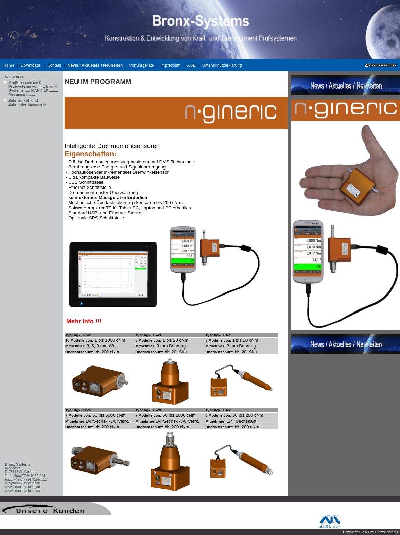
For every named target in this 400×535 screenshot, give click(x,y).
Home (8, 65)
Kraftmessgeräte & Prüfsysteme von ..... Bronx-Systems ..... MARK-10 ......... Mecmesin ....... (33, 88)
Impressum (170, 65)
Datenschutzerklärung (222, 65)
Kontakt (54, 65)
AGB (191, 65)
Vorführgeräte (141, 65)
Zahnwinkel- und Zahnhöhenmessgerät (27, 102)
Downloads (31, 65)
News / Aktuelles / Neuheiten (95, 65)
